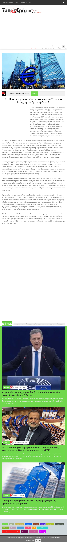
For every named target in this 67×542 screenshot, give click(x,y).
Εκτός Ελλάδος (59, 524)
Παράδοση (50, 524)
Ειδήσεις (34, 94)
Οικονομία (28, 524)
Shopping (42, 532)
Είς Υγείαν (5, 528)
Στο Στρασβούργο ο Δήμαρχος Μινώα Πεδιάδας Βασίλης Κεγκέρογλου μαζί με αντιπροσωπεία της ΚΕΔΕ (30, 449)
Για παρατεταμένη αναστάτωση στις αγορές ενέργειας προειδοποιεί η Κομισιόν (29, 502)
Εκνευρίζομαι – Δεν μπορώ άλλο (10, 532)
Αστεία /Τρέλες (33, 532)
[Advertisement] (33, 29)
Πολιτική (36, 524)
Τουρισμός (20, 528)
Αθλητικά (12, 528)
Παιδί (33, 528)
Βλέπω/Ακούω (19, 524)
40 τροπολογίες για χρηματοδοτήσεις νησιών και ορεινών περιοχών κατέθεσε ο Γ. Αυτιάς (31, 394)
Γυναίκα (28, 528)
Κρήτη (11, 524)
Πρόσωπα (24, 532)
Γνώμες (43, 524)
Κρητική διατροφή (42, 528)
